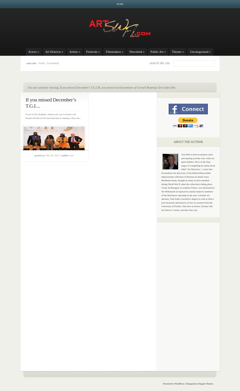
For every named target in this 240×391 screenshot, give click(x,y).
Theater (178, 51)
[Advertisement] (188, 291)
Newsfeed (136, 51)
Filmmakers (114, 51)
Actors (33, 51)
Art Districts (54, 51)
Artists (74, 51)
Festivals (93, 51)
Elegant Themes (205, 383)
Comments (53, 63)
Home (120, 4)
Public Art (158, 51)
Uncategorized (200, 51)
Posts (42, 63)
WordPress (179, 383)
